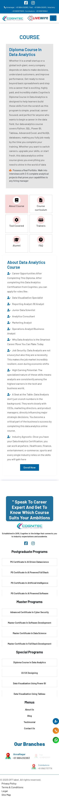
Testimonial (29, 722)
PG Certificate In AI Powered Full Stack (29, 572)
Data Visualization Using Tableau (29, 694)
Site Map (6, 794)
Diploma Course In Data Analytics (29, 662)
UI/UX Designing (29, 673)
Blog (29, 716)
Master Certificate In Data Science (29, 633)
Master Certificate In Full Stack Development (29, 643)
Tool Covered (16, 221)
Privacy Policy (9, 783)
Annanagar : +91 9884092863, (16, 7)
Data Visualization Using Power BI (29, 683)
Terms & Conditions (12, 787)
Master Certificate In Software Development (29, 622)
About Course (16, 201)
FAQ (41, 241)
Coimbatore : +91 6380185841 (36, 11)
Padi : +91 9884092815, (38, 7)
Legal (5, 790)
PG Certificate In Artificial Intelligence (29, 583)
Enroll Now (30, 467)
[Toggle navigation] (53, 18)
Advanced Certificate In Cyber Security (29, 612)
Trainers (40, 221)
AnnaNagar (19, 754)
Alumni (17, 241)
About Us (29, 709)
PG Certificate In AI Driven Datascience (29, 562)
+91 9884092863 (21, 757)
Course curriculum (41, 203)
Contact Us (29, 728)
